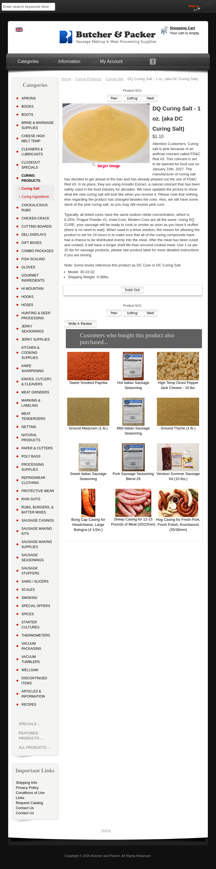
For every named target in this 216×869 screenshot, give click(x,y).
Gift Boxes (31, 243)
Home (66, 79)
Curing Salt (114, 79)
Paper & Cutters (37, 448)
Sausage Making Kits (36, 531)
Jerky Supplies (35, 339)
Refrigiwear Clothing (33, 480)
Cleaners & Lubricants (32, 151)
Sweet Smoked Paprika (88, 383)
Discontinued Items (34, 680)
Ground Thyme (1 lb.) (178, 428)
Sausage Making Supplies (36, 544)
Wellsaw (29, 670)
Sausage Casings (37, 520)
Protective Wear (37, 491)
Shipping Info (26, 782)
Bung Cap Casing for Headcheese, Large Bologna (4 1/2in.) (88, 524)
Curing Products (88, 79)
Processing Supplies (32, 467)
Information (69, 61)
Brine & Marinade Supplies (37, 125)
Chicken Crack (35, 218)
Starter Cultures (30, 624)
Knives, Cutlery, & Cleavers (36, 381)
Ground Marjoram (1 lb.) (88, 428)
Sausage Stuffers (30, 570)
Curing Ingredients (35, 197)
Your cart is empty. (185, 33)
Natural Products (30, 437)
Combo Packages (37, 251)
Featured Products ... (31, 735)
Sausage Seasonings (32, 557)
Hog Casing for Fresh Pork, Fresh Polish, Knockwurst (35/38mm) (178, 524)
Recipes (28, 705)
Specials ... (29, 724)
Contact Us (25, 808)
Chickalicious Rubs (34, 207)
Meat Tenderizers (33, 416)
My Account (111, 61)
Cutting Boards (36, 226)
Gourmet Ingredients (32, 277)
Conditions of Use (30, 793)
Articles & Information (33, 693)
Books (27, 106)
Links (20, 798)
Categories (28, 61)
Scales (28, 590)
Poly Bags (30, 456)
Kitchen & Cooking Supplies (30, 353)
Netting (28, 427)
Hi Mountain (32, 289)
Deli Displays (33, 235)
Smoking (29, 598)
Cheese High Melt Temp (33, 138)
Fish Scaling (33, 259)
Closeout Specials (30, 164)
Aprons (28, 98)
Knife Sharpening (32, 368)
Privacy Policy (27, 788)
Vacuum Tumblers (30, 659)
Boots (27, 115)
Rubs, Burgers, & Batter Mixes (37, 509)
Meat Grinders (35, 392)
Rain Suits (30, 499)
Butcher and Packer (105, 855)
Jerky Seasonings (32, 328)
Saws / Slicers (34, 581)
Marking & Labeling (30, 403)
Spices (27, 614)
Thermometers (35, 635)
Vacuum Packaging (31, 646)
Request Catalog (29, 803)
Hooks (27, 297)
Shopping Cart (182, 28)
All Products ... (35, 747)
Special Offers (35, 606)
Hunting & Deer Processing (35, 315)
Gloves (28, 267)
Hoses (27, 305)
